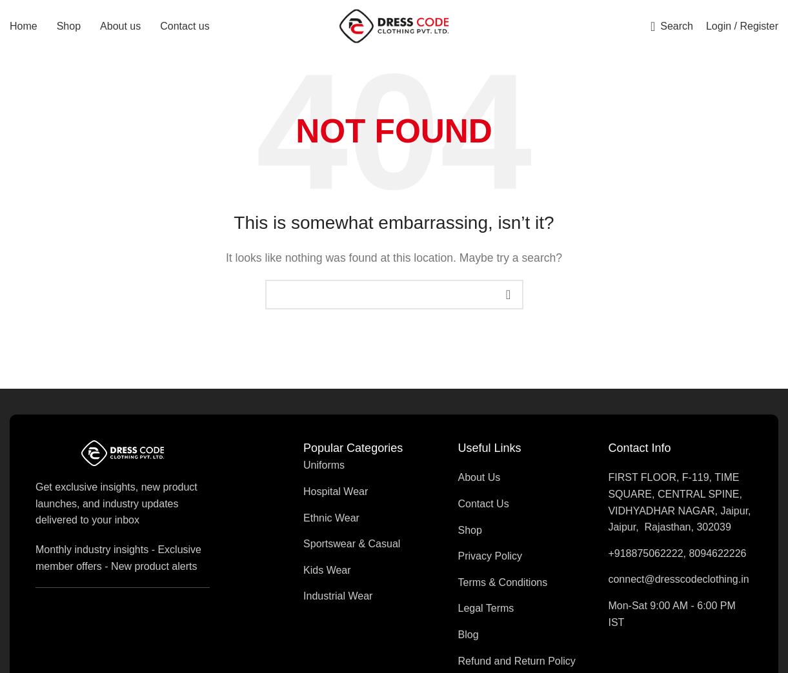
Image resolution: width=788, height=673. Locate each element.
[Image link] (122, 458)
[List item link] (353, 471)
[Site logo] (394, 28)
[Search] (672, 29)
